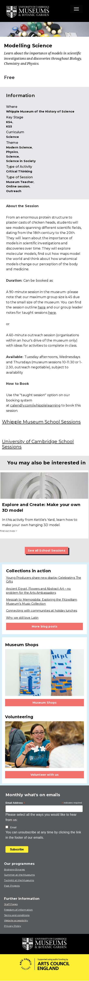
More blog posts (44, 626)
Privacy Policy (12, 925)
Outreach (13, 191)
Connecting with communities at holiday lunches (41, 610)
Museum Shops (45, 702)
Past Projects (12, 885)
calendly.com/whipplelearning (35, 405)
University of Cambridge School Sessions (38, 444)
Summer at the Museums (19, 874)
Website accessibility (16, 920)
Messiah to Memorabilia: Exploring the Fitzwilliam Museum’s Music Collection (41, 602)
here (42, 307)
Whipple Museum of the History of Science (40, 111)
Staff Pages (11, 904)
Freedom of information (18, 909)
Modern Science (19, 147)
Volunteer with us (44, 775)
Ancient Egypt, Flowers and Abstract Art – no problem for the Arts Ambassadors (38, 591)
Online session (17, 186)
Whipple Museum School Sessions (41, 422)
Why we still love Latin (22, 618)
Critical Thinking (19, 171)
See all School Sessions (46, 550)
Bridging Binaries (14, 869)
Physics (12, 152)
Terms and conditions (16, 915)
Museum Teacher (20, 182)
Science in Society (21, 161)
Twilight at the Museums (19, 880)
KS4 (9, 122)
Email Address (15, 803)
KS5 (9, 126)
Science (12, 137)
